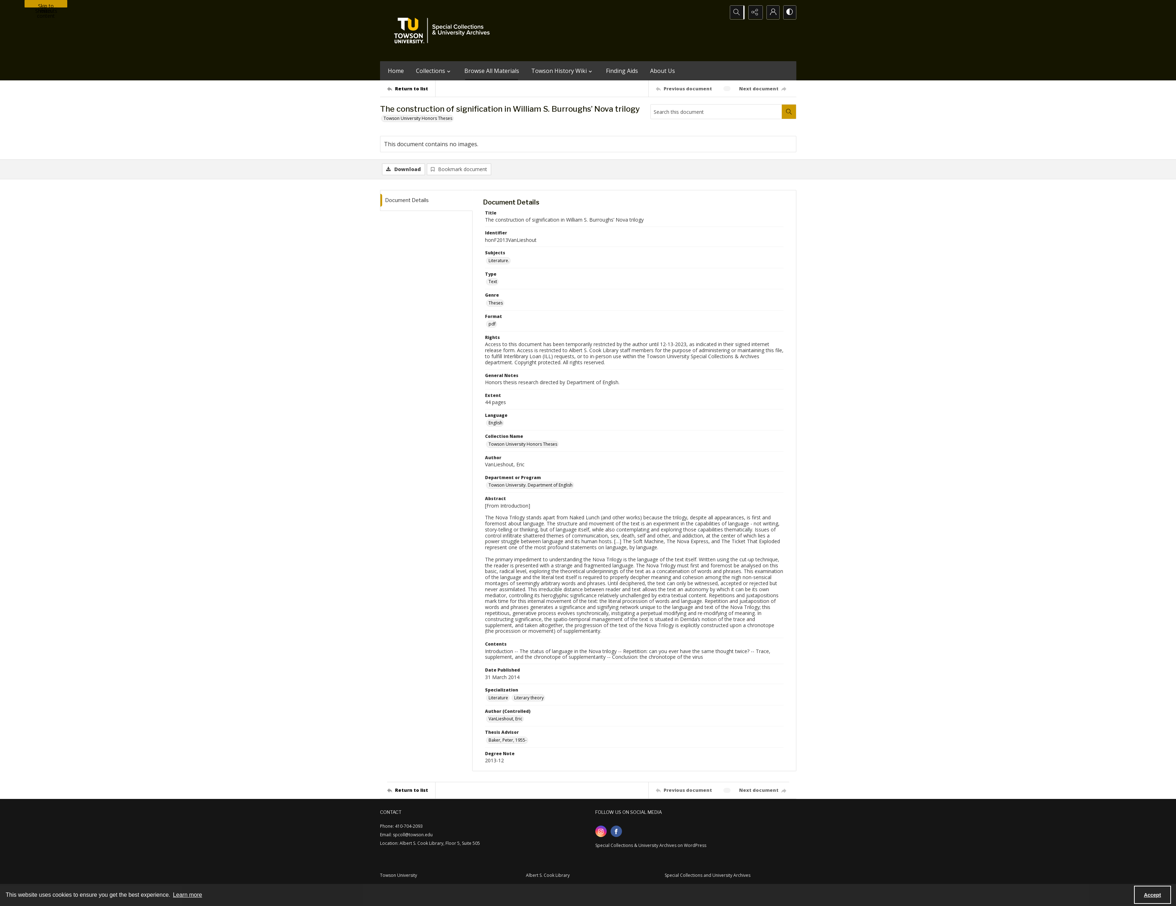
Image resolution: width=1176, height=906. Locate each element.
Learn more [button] (187, 895)
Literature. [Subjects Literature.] (499, 261)
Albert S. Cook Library (548, 876)
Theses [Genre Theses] (496, 303)
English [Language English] (495, 423)
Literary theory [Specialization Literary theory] (529, 698)
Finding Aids (622, 71)
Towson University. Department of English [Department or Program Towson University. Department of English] (531, 486)
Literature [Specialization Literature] (498, 698)
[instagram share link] (601, 832)
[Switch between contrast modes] (789, 12)
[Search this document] (716, 112)
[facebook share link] (616, 832)
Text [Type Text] (493, 282)
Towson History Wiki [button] (562, 71)
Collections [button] (434, 71)
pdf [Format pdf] (492, 324)
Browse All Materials (491, 71)
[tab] (426, 201)
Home (396, 71)
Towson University (398, 876)
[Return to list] (411, 88)
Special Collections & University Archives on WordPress (650, 846)
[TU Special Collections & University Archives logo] (444, 31)
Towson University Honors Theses (418, 118)
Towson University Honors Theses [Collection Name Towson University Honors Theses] (523, 444)
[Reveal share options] (753, 12)
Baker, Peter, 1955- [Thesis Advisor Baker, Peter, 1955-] (508, 740)
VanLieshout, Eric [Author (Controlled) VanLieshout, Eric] (505, 719)
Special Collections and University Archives (707, 876)
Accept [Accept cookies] (1152, 895)
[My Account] (771, 12)
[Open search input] (736, 12)
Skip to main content (46, 4)
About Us (662, 71)
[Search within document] (789, 112)
